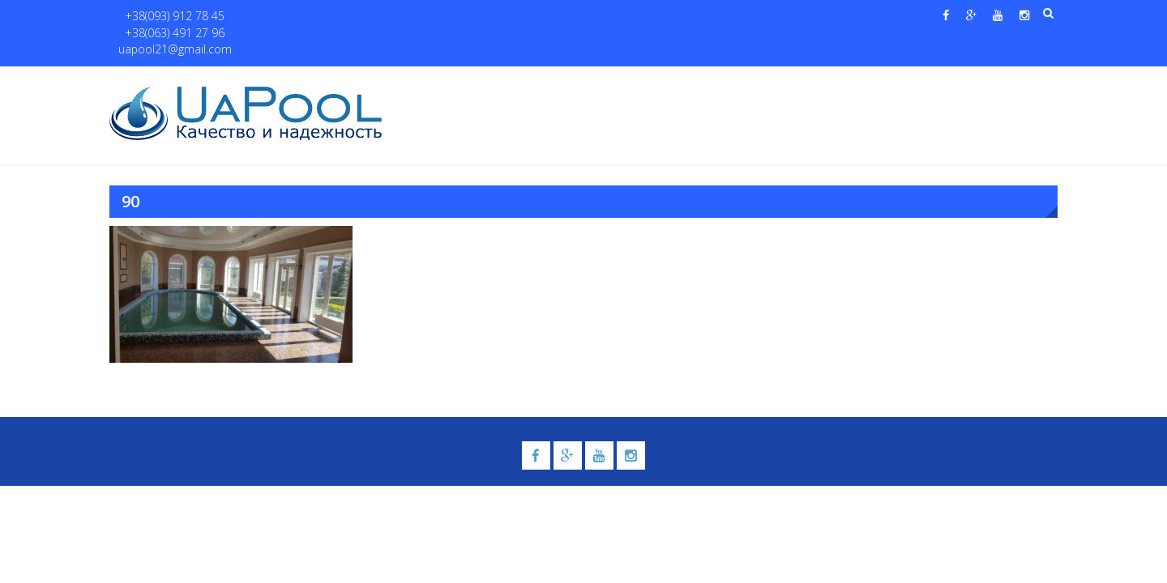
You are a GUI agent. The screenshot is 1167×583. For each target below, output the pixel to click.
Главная (428, 82)
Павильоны (888, 82)
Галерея (693, 82)
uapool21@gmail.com (388, 16)
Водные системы (778, 82)
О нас (482, 82)
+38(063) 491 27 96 (274, 16)
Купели (618, 82)
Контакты (979, 82)
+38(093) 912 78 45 (167, 16)
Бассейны (540, 82)
